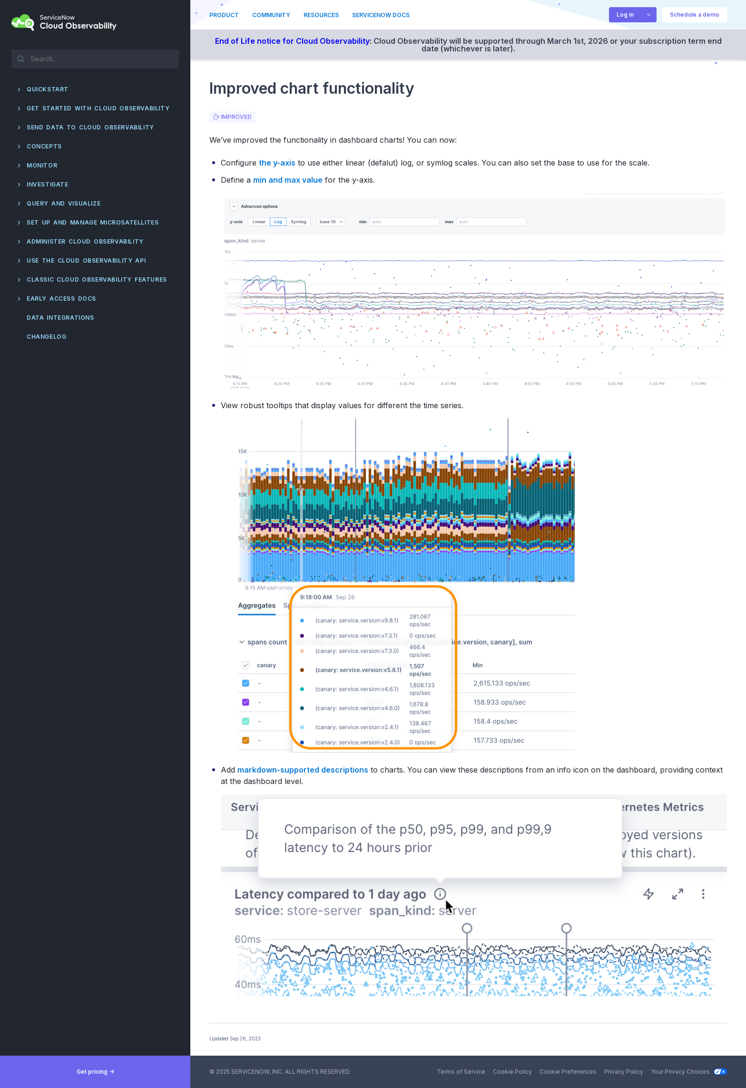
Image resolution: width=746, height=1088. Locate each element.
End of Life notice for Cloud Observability (292, 41)
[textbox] (95, 58)
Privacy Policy (623, 1071)
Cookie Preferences (568, 1071)
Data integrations (60, 317)
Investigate (48, 184)
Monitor (42, 165)
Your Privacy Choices (689, 1071)
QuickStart (48, 89)
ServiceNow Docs (381, 15)
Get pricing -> (95, 1071)
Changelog (46, 336)
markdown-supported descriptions (302, 769)
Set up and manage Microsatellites (92, 222)
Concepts (44, 146)
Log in (625, 14)
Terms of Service (461, 1071)
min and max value (288, 180)
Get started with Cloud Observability (98, 108)
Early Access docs (61, 298)
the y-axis (277, 162)
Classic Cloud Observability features (97, 279)
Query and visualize (63, 203)
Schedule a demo (694, 14)
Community (271, 15)
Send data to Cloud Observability (90, 127)
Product (224, 15)
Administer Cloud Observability (85, 241)
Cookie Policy (512, 1071)
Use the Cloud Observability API (86, 260)
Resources (321, 15)
